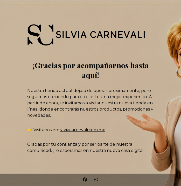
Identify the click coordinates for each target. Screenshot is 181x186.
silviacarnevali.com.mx (82, 129)
